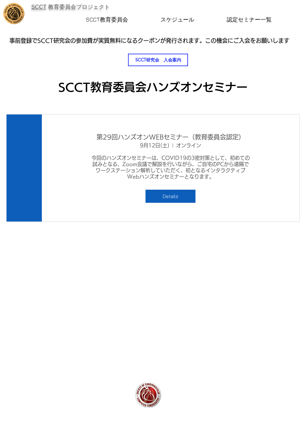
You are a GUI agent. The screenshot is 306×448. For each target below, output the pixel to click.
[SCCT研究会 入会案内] (158, 60)
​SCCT (39, 7)
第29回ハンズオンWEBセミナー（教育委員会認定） (170, 137)
